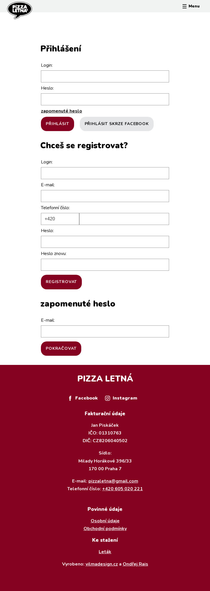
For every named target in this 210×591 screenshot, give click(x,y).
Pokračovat (61, 348)
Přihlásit (57, 123)
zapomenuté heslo (61, 111)
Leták (105, 552)
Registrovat (61, 281)
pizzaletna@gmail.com (113, 481)
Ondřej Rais (135, 564)
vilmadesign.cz (102, 564)
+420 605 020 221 (122, 489)
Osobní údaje (105, 521)
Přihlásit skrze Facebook (117, 123)
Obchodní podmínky (105, 528)
